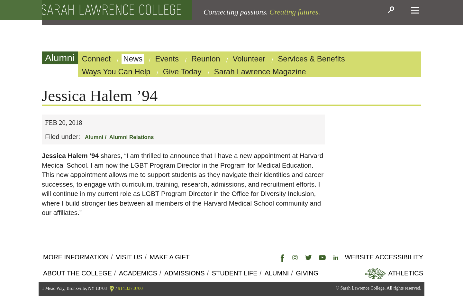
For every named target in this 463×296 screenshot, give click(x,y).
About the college (77, 273)
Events (167, 58)
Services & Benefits (311, 58)
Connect (96, 58)
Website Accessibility (384, 257)
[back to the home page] (111, 10)
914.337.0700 (130, 288)
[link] (281, 257)
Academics (138, 273)
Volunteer (249, 58)
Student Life (235, 273)
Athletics (405, 273)
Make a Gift (169, 257)
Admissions (184, 273)
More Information (76, 257)
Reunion (205, 58)
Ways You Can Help (116, 71)
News (132, 58)
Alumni (60, 57)
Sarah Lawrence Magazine (260, 71)
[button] (392, 10)
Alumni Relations (131, 137)
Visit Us (129, 257)
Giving (307, 273)
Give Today (182, 71)
